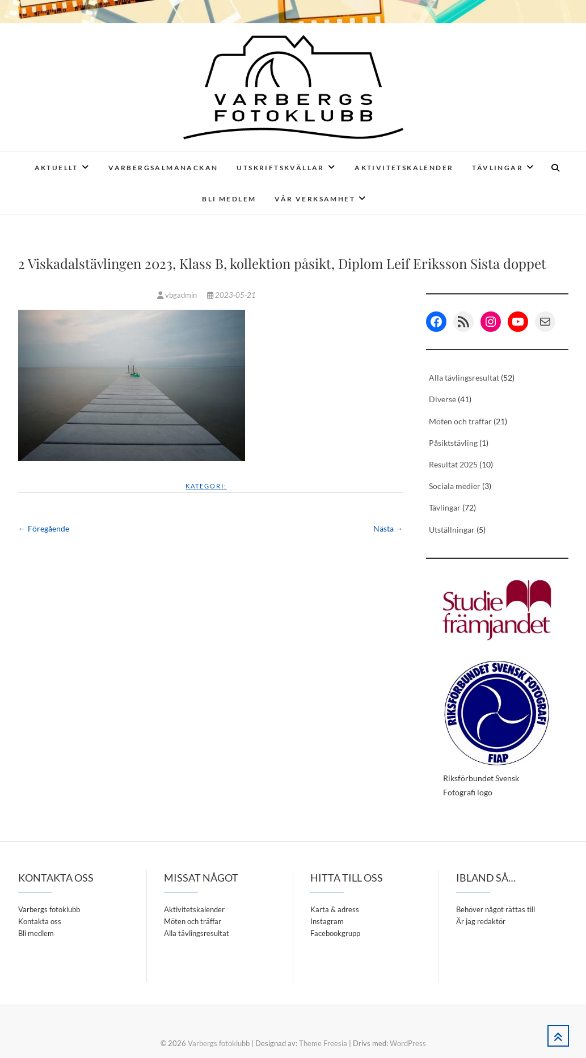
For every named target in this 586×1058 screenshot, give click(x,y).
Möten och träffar (460, 421)
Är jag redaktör (480, 921)
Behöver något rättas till (495, 909)
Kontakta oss (39, 921)
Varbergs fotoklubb (49, 909)
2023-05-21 (231, 295)
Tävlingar (497, 167)
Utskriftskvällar (280, 167)
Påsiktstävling (453, 443)
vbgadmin (178, 295)
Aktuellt (56, 167)
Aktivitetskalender (404, 167)
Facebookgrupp (335, 933)
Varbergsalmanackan (163, 167)
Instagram (327, 921)
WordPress (408, 1043)
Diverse (442, 399)
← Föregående (43, 528)
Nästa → (388, 528)
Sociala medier (454, 486)
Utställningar (452, 529)
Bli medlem (229, 199)
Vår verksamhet (315, 199)
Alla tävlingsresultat (464, 377)
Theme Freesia (323, 1043)
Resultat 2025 (453, 464)
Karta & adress (334, 909)
